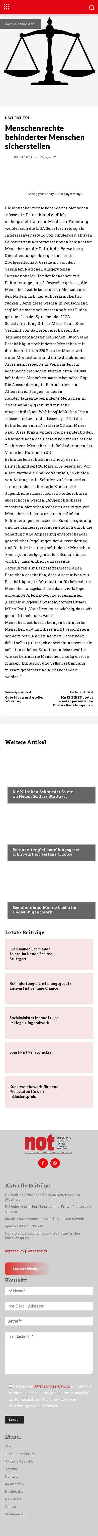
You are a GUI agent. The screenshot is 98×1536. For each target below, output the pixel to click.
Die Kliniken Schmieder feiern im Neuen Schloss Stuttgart (44, 794)
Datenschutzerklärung (52, 1386)
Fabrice (26, 157)
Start (8, 24)
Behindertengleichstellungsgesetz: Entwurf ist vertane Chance (46, 852)
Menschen (21, 839)
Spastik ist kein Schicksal (31, 1052)
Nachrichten (24, 24)
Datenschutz (37, 1251)
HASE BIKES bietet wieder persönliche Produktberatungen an (73, 701)
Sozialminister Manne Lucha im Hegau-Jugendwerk (44, 909)
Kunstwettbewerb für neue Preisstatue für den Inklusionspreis (34, 1091)
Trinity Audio (54, 194)
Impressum (14, 1251)
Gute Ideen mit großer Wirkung (24, 699)
